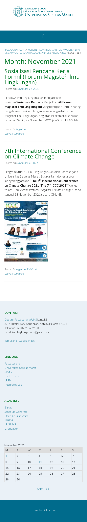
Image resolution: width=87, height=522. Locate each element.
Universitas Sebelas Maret (20, 367)
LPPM (8, 380)
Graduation (11, 428)
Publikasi (32, 269)
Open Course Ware (16, 416)
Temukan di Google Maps (19, 340)
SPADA (8, 420)
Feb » (48, 488)
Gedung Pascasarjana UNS (20, 319)
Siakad (8, 407)
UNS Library (11, 376)
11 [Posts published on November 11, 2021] (40, 462)
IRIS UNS (10, 424)
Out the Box (49, 510)
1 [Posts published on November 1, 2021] (6, 456)
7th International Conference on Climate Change (43, 153)
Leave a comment (14, 133)
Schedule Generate (15, 411)
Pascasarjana (12, 363)
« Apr (40, 488)
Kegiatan (21, 129)
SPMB (8, 372)
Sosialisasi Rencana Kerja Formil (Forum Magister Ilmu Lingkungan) (42, 76)
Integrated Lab (13, 384)
